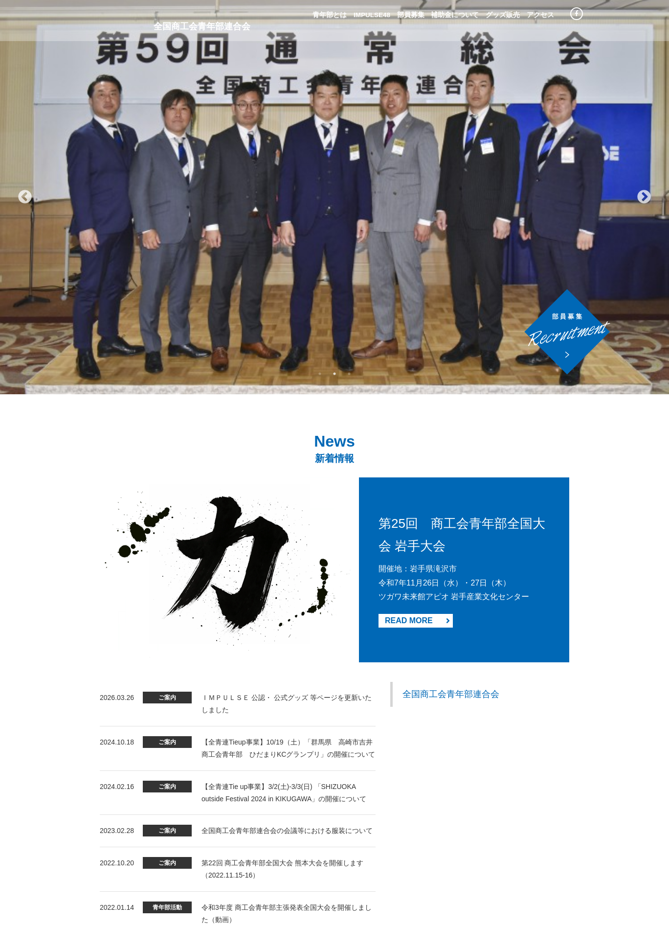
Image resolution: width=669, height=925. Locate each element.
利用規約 (290, 884)
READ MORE (417, 226)
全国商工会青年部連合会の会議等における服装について (287, 437)
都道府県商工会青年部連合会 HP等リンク (474, 884)
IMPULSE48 (372, 15)
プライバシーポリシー (383, 872)
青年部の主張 (328, 872)
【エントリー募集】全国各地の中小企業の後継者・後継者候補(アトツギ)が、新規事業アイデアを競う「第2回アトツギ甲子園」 (287, 570)
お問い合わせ (440, 872)
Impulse (115, 19)
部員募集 (410, 15)
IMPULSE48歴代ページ (384, 884)
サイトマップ (328, 884)
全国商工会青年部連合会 (450, 300)
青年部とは (329, 15)
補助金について (455, 15)
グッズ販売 (503, 15)
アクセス (540, 15)
